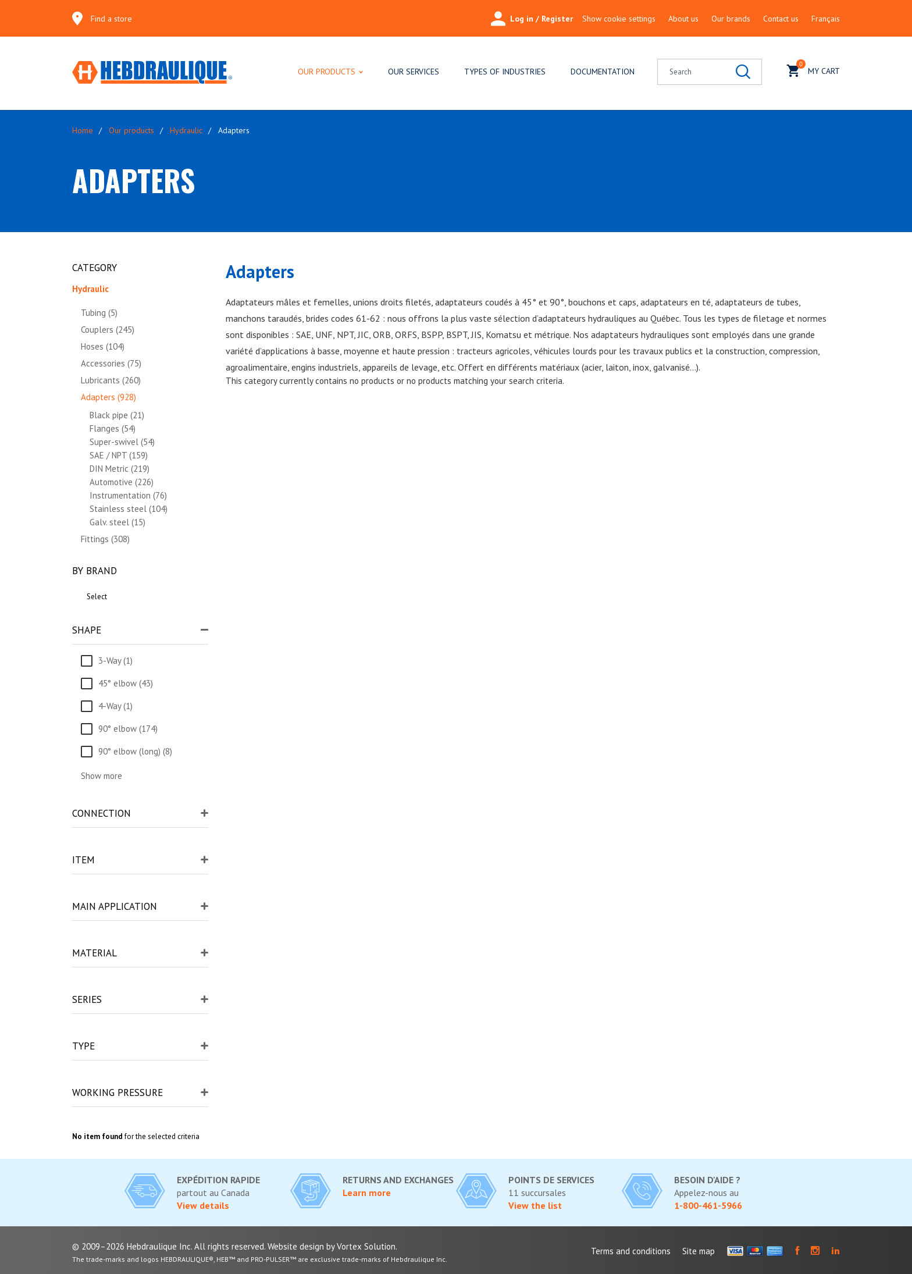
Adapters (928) (108, 397)
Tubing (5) (99, 312)
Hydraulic (186, 130)
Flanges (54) (113, 428)
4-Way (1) (115, 705)
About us (683, 18)
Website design (296, 1246)
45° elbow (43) (125, 683)
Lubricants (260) (111, 380)
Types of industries (505, 71)
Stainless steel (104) (129, 508)
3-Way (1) (115, 660)
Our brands (730, 18)
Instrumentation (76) (128, 495)
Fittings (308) (105, 539)
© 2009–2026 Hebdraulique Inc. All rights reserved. (168, 1246)
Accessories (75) (111, 363)
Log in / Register (532, 18)
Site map (698, 1251)
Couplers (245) (107, 329)
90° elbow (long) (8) (135, 751)
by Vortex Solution (361, 1246)
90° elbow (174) (128, 728)
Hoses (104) (102, 346)
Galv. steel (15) (117, 522)
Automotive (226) (122, 481)
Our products (326, 71)
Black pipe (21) (117, 415)
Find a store (111, 19)
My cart (813, 69)
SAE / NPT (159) (119, 455)
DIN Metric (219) (119, 468)
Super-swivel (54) (122, 441)
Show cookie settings (619, 18)
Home (82, 130)
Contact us (781, 18)
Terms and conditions (631, 1251)
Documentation (603, 71)
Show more (101, 775)
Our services (413, 71)
